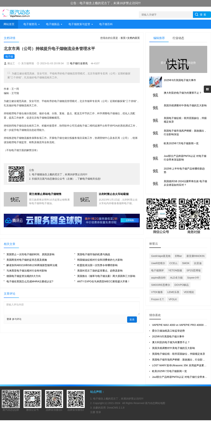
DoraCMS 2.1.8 (115, 407)
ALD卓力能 (176, 277)
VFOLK (173, 299)
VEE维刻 (189, 292)
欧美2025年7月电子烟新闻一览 (169, 371)
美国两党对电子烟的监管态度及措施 (26, 259)
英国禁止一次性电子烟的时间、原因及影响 (30, 254)
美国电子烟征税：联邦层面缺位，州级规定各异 (178, 353)
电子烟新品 (53, 24)
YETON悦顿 (175, 270)
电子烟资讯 (30, 24)
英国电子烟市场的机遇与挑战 (93, 254)
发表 (132, 319)
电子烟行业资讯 (79, 63)
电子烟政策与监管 (79, 24)
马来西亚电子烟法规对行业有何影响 (26, 270)
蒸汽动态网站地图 (155, 403)
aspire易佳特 (158, 277)
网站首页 (9, 24)
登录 (9, 319)
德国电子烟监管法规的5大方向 (23, 276)
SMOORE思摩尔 (160, 284)
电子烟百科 (106, 24)
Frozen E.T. (157, 299)
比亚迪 (198, 263)
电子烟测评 (157, 270)
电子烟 (9, 56)
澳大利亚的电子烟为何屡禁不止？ (171, 342)
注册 (93, 412)
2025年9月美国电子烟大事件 (168, 336)
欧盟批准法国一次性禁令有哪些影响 (97, 265)
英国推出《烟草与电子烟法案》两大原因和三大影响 (106, 276)
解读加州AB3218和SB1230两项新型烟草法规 (31, 265)
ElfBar (178, 256)
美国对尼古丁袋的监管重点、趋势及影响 (100, 270)
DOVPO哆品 (182, 284)
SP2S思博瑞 (193, 270)
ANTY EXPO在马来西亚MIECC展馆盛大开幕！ (103, 281)
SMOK (186, 263)
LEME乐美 (173, 292)
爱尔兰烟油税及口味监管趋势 (168, 330)
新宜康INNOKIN (195, 256)
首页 (123, 37)
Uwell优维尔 (158, 263)
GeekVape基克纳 (160, 256)
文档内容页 (133, 37)
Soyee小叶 (193, 277)
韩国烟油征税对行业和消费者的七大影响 (100, 259)
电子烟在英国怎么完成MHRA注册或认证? (29, 281)
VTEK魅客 (157, 292)
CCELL (174, 263)
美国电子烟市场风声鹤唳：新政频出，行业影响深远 (181, 359)
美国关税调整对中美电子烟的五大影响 (173, 348)
